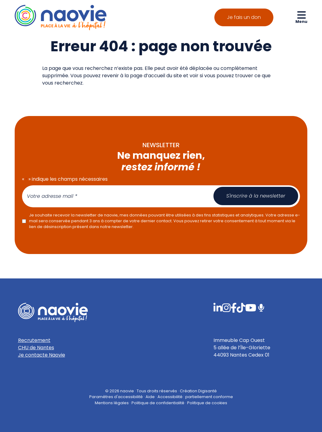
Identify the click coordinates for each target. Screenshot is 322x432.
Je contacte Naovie (41, 354)
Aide (150, 397)
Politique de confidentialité (157, 402)
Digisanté (207, 391)
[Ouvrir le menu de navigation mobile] (301, 17)
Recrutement (34, 340)
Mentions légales (112, 402)
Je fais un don (244, 17)
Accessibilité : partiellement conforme (195, 397)
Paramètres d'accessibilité (116, 397)
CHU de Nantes (36, 347)
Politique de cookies (207, 402)
